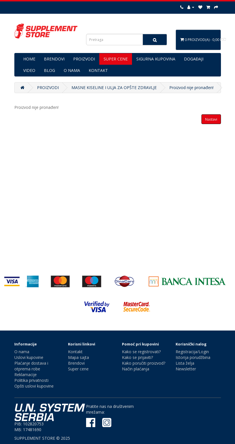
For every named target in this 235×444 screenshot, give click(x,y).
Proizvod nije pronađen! (191, 87)
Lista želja (185, 363)
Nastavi (211, 119)
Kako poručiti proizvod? (143, 363)
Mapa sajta (78, 357)
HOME (29, 59)
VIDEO (29, 70)
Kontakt (75, 351)
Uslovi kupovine (28, 357)
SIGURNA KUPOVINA (155, 59)
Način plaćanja (135, 369)
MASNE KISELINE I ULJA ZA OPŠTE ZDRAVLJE (114, 87)
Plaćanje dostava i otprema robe (31, 366)
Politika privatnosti (31, 380)
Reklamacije (25, 374)
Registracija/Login (192, 351)
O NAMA (72, 70)
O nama (21, 351)
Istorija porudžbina (193, 357)
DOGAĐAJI (193, 59)
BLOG (49, 70)
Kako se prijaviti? (137, 357)
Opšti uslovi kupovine (34, 386)
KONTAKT (98, 70)
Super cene (78, 369)
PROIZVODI (84, 59)
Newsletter (186, 369)
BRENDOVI (54, 59)
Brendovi (76, 363)
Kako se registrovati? (141, 351)
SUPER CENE (116, 59)
